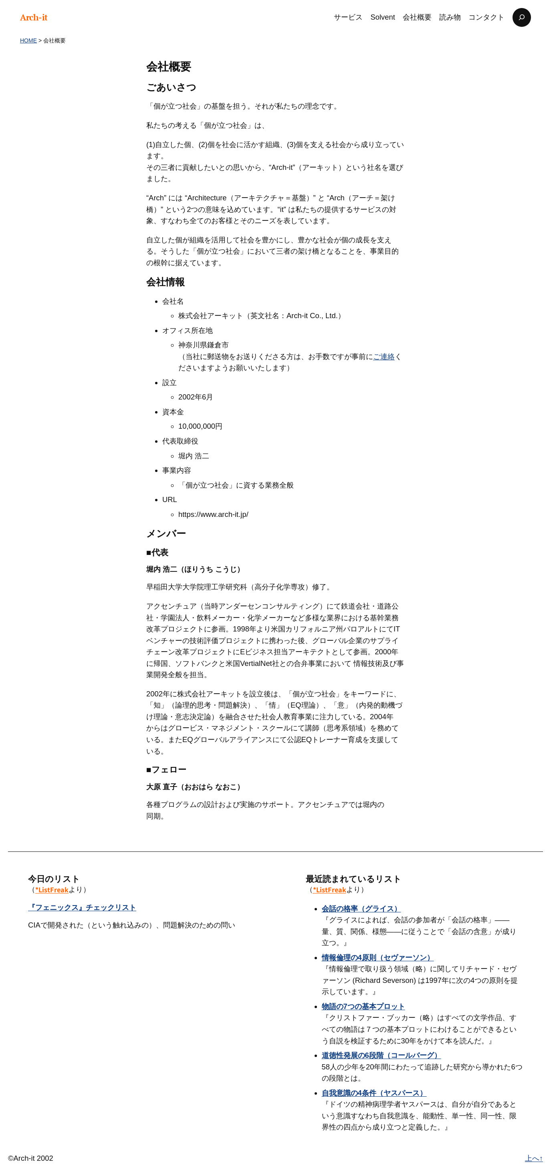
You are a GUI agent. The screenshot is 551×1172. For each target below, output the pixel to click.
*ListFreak (52, 889)
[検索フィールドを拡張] (522, 17)
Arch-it (34, 17)
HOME (28, 40)
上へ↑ (534, 1158)
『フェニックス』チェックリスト (82, 907)
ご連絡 (384, 356)
